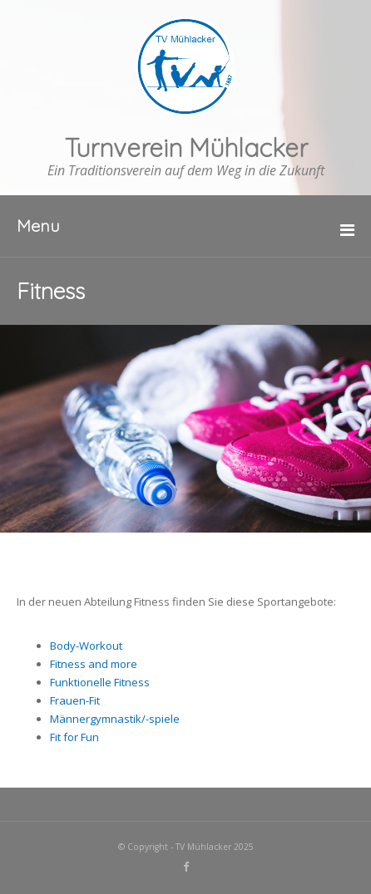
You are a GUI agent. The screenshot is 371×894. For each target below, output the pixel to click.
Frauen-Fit (75, 700)
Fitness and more (93, 663)
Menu (38, 225)
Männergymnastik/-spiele (115, 718)
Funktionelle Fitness (100, 682)
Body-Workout (86, 645)
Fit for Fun (74, 736)
